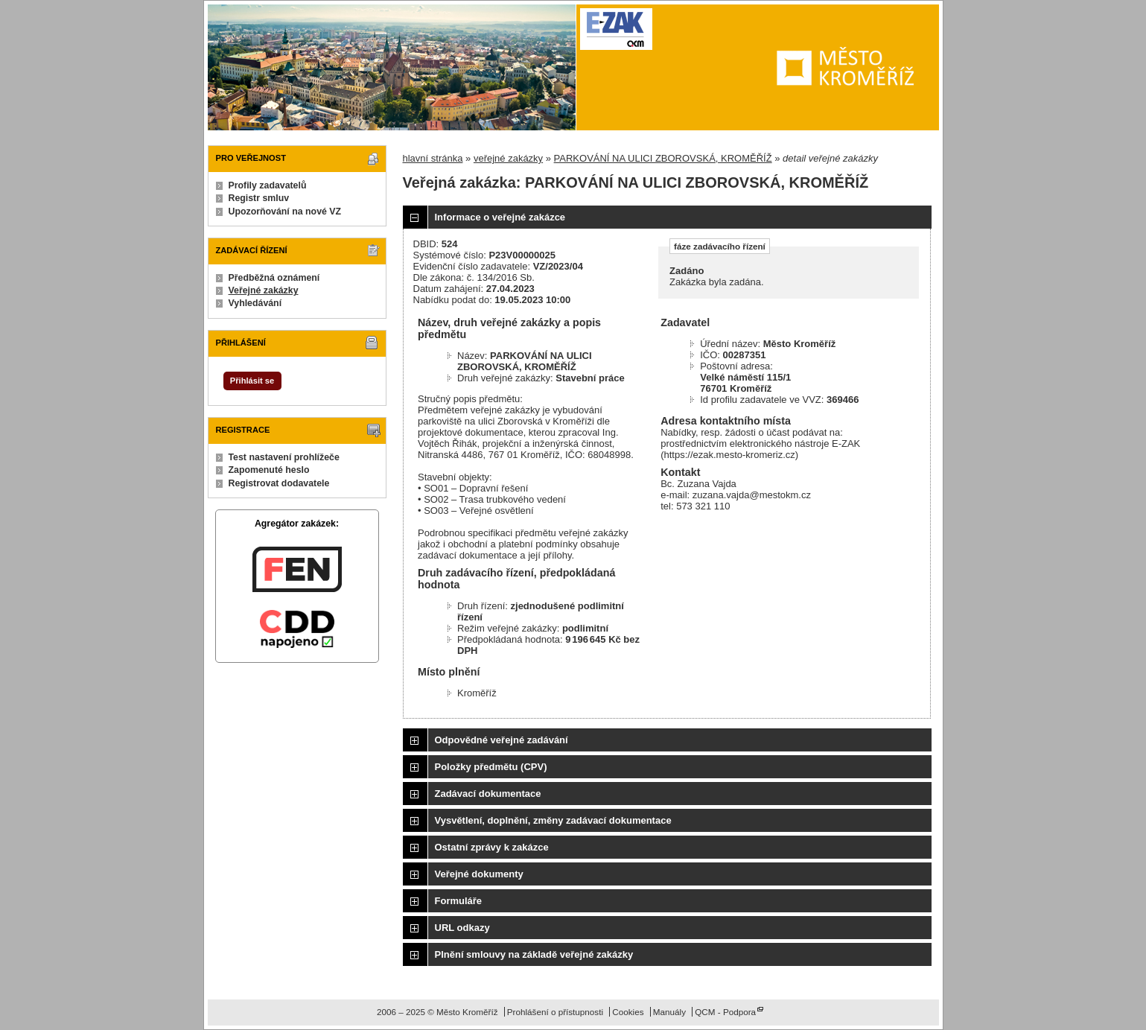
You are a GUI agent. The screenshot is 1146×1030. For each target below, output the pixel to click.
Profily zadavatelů (268, 185)
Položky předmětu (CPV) (491, 766)
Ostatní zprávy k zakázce (492, 847)
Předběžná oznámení (274, 278)
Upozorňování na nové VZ (285, 211)
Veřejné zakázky (264, 290)
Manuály (669, 1012)
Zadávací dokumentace (488, 793)
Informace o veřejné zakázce (500, 217)
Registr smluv (259, 198)
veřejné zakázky (508, 158)
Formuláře (459, 900)
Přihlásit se (252, 380)
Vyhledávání (255, 303)
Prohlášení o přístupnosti (555, 1012)
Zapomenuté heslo (269, 470)
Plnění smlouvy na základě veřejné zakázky (534, 954)
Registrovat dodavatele (279, 483)
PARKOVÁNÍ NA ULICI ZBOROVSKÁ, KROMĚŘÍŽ (663, 158)
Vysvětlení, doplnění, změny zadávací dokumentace (553, 820)
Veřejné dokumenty (479, 874)
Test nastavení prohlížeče (284, 457)
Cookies (627, 1012)
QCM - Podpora (725, 1012)
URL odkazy (462, 927)
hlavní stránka (433, 158)
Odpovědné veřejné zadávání (501, 740)
